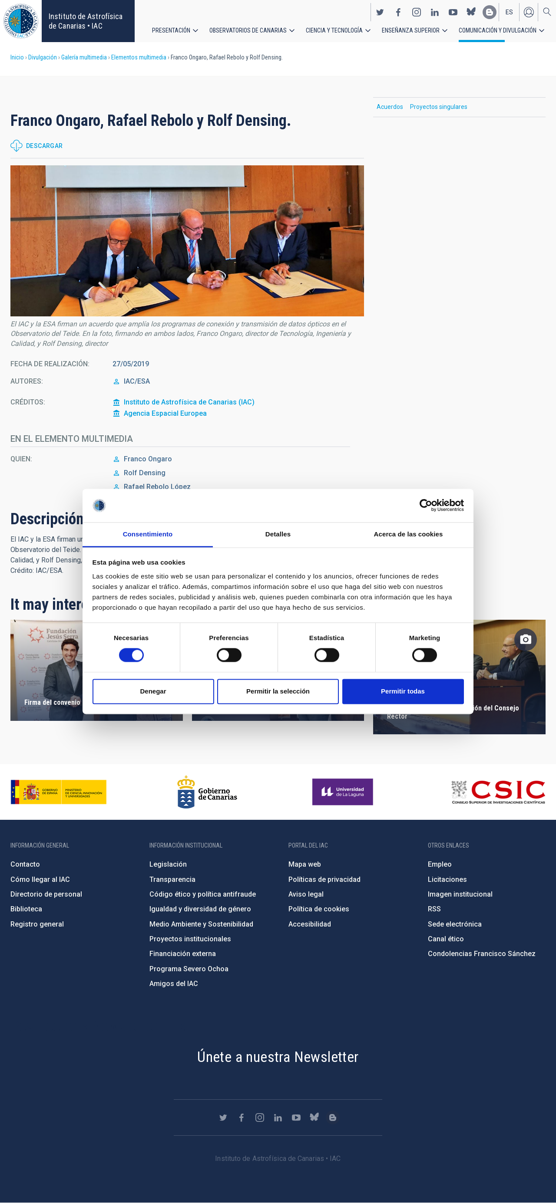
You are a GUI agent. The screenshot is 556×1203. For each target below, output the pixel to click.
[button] (187, 241)
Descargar (44, 145)
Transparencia (172, 879)
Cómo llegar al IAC (40, 879)
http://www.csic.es (498, 792)
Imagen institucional (460, 894)
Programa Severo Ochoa (188, 969)
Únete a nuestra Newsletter (277, 1056)
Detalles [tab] (278, 534)
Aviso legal (306, 894)
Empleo (440, 864)
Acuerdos (390, 106)
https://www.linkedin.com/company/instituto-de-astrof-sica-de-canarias (435, 12)
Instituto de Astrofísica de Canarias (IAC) (189, 402)
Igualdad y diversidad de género (200, 909)
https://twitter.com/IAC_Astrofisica (380, 12)
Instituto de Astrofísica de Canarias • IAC (85, 21)
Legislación (168, 864)
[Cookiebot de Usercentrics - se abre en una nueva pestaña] (426, 505)
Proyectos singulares (438, 106)
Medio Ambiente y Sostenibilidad (201, 924)
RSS (434, 909)
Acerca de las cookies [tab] (408, 534)
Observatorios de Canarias (248, 30)
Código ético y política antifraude (202, 894)
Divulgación (42, 57)
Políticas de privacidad (324, 879)
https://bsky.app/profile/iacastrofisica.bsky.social (471, 12)
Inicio (17, 57)
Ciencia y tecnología (334, 30)
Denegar (153, 691)
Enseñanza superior (411, 30)
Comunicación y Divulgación (497, 30)
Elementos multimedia (138, 57)
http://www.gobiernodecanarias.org (207, 792)
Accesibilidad (309, 924)
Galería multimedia (84, 57)
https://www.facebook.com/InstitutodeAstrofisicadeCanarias (398, 12)
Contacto (25, 864)
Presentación (171, 30)
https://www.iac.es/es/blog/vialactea (489, 12)
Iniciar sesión (529, 12)
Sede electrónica (455, 924)
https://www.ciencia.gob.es (58, 792)
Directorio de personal (46, 894)
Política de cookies (318, 909)
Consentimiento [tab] (148, 534)
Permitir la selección (278, 691)
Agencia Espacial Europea (165, 413)
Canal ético (446, 939)
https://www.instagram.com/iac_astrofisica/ (416, 12)
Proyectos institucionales (190, 939)
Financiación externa (182, 954)
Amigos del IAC (173, 983)
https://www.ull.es (344, 792)
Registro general (37, 924)
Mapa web (304, 864)
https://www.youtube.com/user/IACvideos (453, 12)
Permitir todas (403, 691)
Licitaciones (447, 879)
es (509, 12)
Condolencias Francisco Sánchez (482, 954)
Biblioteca (26, 909)
